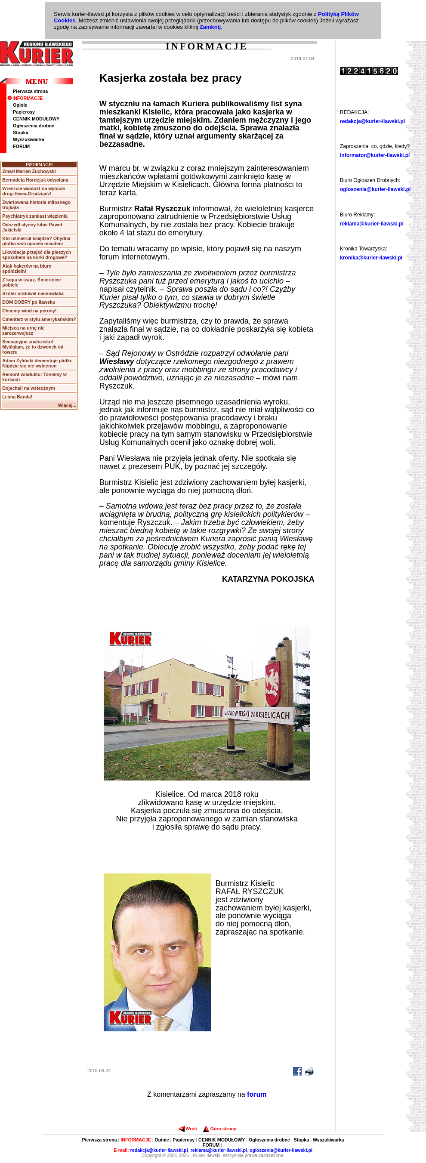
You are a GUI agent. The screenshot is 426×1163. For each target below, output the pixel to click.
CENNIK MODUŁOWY (36, 118)
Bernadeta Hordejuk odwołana (35, 179)
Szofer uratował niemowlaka (33, 293)
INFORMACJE (25, 98)
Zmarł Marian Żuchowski (29, 171)
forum (256, 1094)
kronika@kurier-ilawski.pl (371, 258)
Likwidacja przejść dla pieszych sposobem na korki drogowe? (36, 255)
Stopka (20, 132)
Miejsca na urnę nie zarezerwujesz (23, 330)
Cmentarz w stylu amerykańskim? (39, 319)
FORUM (21, 146)
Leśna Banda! (17, 396)
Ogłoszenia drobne (33, 125)
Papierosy (24, 111)
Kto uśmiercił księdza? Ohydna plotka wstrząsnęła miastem (36, 241)
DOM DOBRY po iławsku (28, 302)
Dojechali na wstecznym (28, 388)
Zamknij (210, 27)
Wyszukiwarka (28, 139)
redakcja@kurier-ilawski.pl (372, 121)
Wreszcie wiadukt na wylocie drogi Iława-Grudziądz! (33, 191)
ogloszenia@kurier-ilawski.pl (375, 189)
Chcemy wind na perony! (29, 310)
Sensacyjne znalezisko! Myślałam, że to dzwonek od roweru (32, 347)
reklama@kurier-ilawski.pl (372, 224)
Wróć (187, 1128)
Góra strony (219, 1128)
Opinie (20, 105)
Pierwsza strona (30, 91)
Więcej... (67, 405)
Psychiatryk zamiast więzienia (35, 216)
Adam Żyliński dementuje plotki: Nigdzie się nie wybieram (37, 363)
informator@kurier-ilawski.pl (375, 155)
